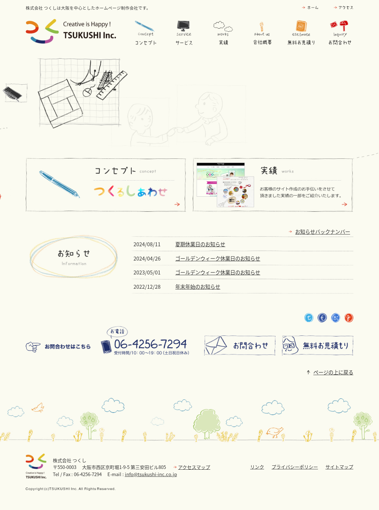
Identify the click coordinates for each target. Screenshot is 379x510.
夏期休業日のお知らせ (200, 244)
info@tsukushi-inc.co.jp (151, 474)
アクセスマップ (194, 467)
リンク (257, 466)
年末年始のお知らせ (197, 287)
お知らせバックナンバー (322, 232)
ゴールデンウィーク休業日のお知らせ (217, 258)
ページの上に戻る (333, 372)
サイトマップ (339, 466)
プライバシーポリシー (295, 466)
